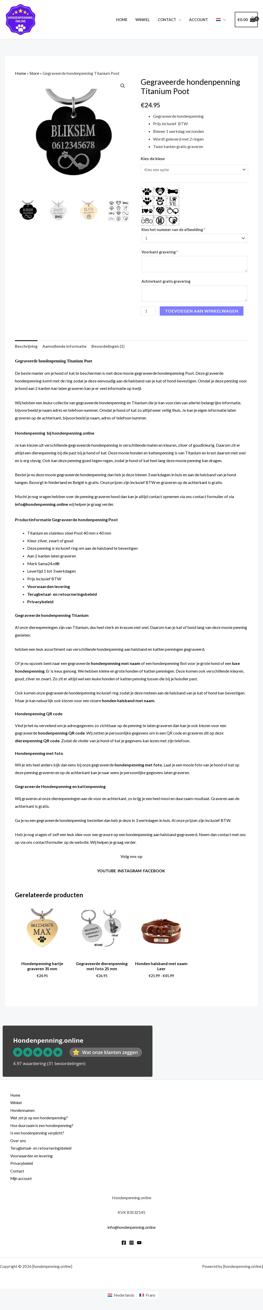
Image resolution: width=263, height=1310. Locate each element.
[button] (122, 85)
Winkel (144, 19)
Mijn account (21, 1179)
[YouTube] (139, 1244)
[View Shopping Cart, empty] (246, 19)
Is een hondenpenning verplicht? (38, 1134)
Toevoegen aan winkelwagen (201, 311)
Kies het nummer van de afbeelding (174, 229)
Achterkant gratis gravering (166, 282)
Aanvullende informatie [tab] (65, 346)
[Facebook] (123, 1244)
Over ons (18, 1141)
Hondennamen (23, 1111)
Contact (168, 19)
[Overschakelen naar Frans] (147, 1296)
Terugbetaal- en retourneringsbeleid (42, 1149)
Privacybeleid (22, 1164)
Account (199, 19)
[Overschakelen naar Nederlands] (121, 1296)
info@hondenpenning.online (41, 504)
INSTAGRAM (130, 871)
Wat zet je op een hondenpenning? (40, 1118)
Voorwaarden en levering (32, 1157)
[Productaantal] (148, 311)
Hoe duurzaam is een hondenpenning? (43, 1126)
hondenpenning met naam (115, 664)
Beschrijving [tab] (26, 346)
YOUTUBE (106, 871)
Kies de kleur (153, 158)
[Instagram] (131, 1244)
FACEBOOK (154, 871)
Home (124, 19)
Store (34, 73)
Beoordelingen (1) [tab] (110, 346)
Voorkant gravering (160, 252)
